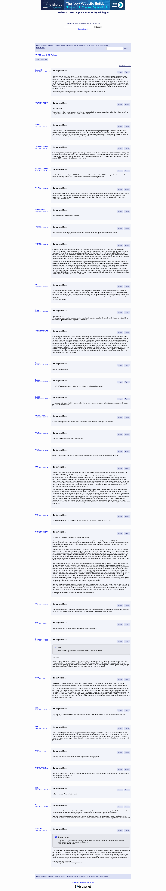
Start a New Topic (41, 59)
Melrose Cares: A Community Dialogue (66, 45)
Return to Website (41, 45)
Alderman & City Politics (87, 45)
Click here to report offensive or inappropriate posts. (83, 23)
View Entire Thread (125, 66)
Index (51, 45)
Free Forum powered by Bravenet (83, 882)
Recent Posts (40, 48)
